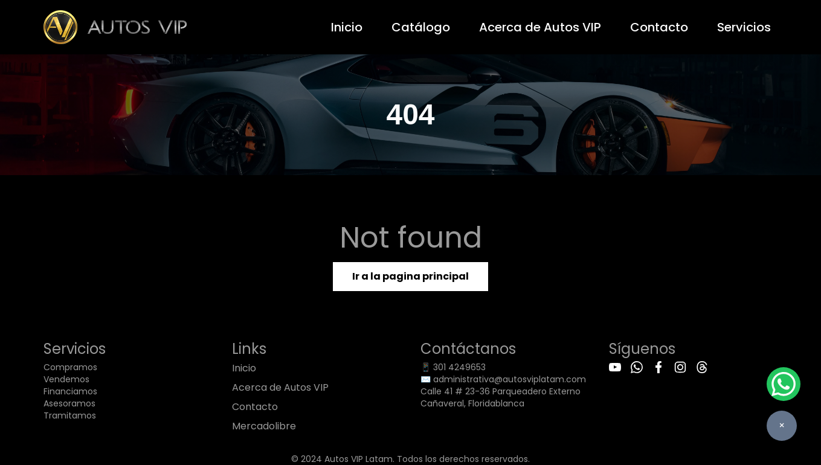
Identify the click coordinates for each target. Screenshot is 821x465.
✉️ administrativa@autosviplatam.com (503, 379)
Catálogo (420, 27)
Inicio (346, 27)
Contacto (659, 27)
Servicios (744, 27)
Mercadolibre (264, 426)
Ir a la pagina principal (410, 276)
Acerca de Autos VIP (540, 27)
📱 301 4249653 (453, 367)
